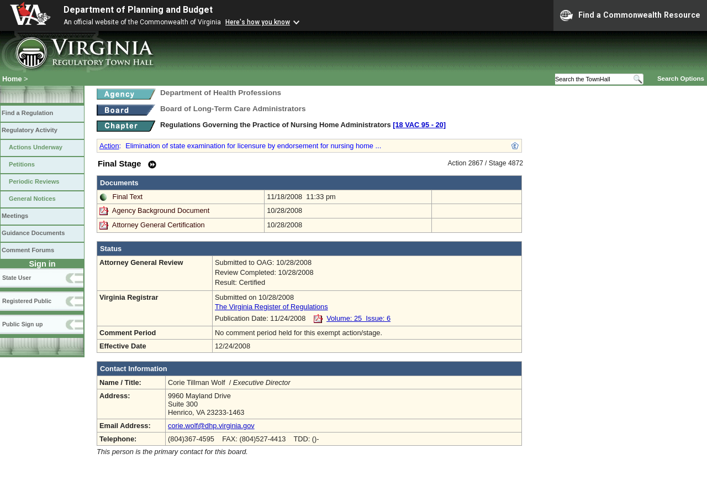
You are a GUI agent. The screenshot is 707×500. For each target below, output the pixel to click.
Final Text (128, 196)
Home (12, 79)
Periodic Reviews (34, 181)
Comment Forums (28, 250)
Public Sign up (22, 324)
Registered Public (26, 301)
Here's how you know (257, 22)
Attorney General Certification (158, 225)
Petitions (22, 164)
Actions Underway (35, 147)
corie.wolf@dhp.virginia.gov (211, 425)
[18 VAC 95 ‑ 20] (419, 125)
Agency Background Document (160, 210)
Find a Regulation (27, 113)
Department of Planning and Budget (138, 9)
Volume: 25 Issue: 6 (358, 318)
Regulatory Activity (29, 130)
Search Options (680, 78)
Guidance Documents (33, 233)
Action (109, 146)
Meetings (15, 215)
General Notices (32, 198)
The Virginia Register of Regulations (271, 307)
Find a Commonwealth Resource (630, 15)
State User (16, 277)
